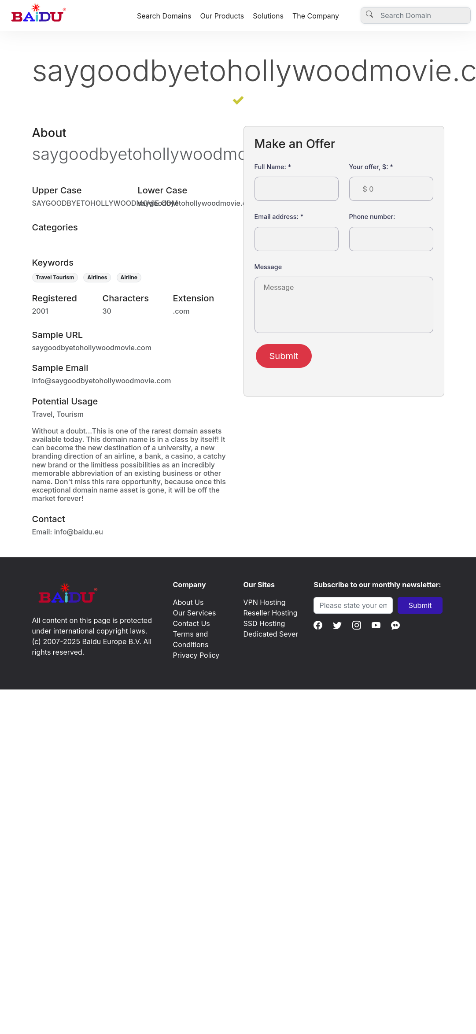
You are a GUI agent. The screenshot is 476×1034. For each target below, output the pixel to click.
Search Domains (164, 15)
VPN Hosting (264, 602)
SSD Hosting (264, 623)
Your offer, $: (371, 166)
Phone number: (372, 216)
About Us (188, 602)
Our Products (222, 15)
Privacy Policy (196, 655)
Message (268, 267)
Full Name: (273, 166)
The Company (315, 15)
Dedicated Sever (270, 634)
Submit (284, 356)
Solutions (268, 15)
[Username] (416, 15)
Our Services (194, 612)
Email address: (279, 216)
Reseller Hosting (270, 612)
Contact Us (191, 623)
